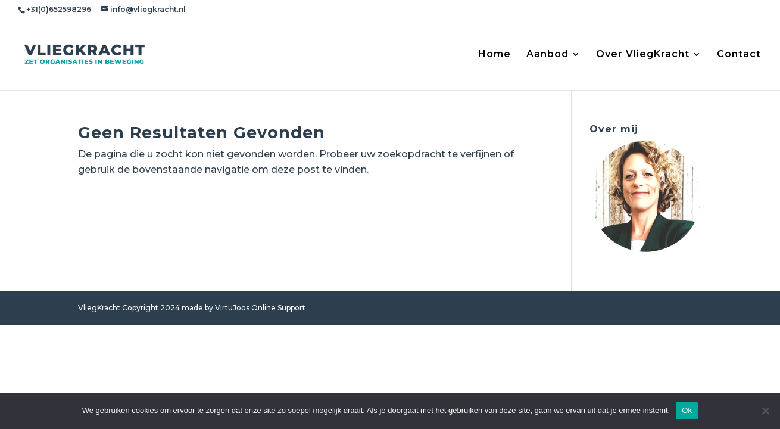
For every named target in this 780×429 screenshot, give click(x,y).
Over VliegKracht (642, 55)
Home (494, 55)
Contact (739, 55)
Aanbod (547, 55)
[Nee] (765, 410)
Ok (687, 410)
